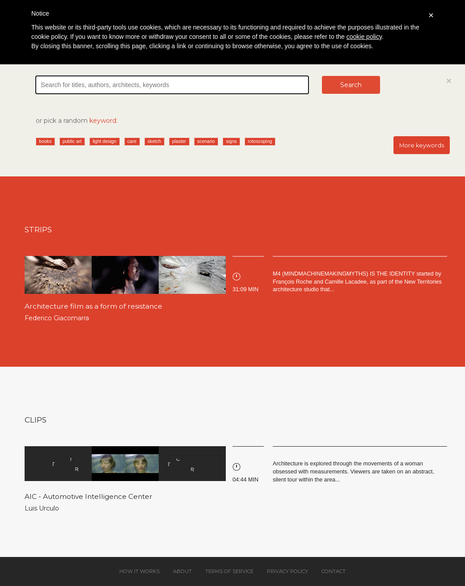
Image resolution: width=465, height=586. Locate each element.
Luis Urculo (42, 508)
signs (231, 141)
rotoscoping (260, 141)
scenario (206, 141)
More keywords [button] (421, 145)
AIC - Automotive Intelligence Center (88, 496)
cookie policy (364, 36)
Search (351, 85)
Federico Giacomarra (57, 318)
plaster (179, 141)
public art (72, 141)
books (45, 141)
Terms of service (229, 571)
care (131, 141)
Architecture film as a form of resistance (93, 306)
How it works (139, 571)
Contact (333, 571)
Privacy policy (287, 571)
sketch (154, 141)
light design (104, 141)
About (182, 571)
